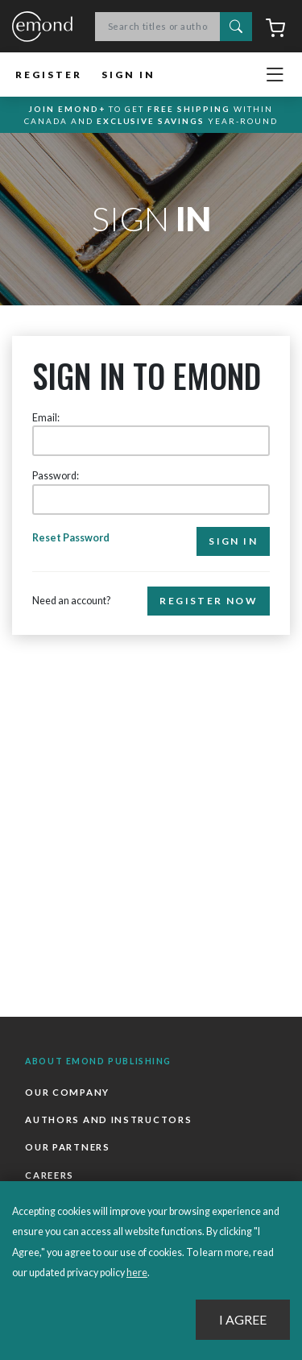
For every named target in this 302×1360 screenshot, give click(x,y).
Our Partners (67, 1147)
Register (48, 74)
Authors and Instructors (108, 1119)
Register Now (208, 601)
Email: (46, 418)
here (136, 1273)
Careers (49, 1175)
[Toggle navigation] (275, 75)
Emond (42, 27)
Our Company (67, 1092)
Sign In (128, 74)
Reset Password (71, 538)
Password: (55, 476)
